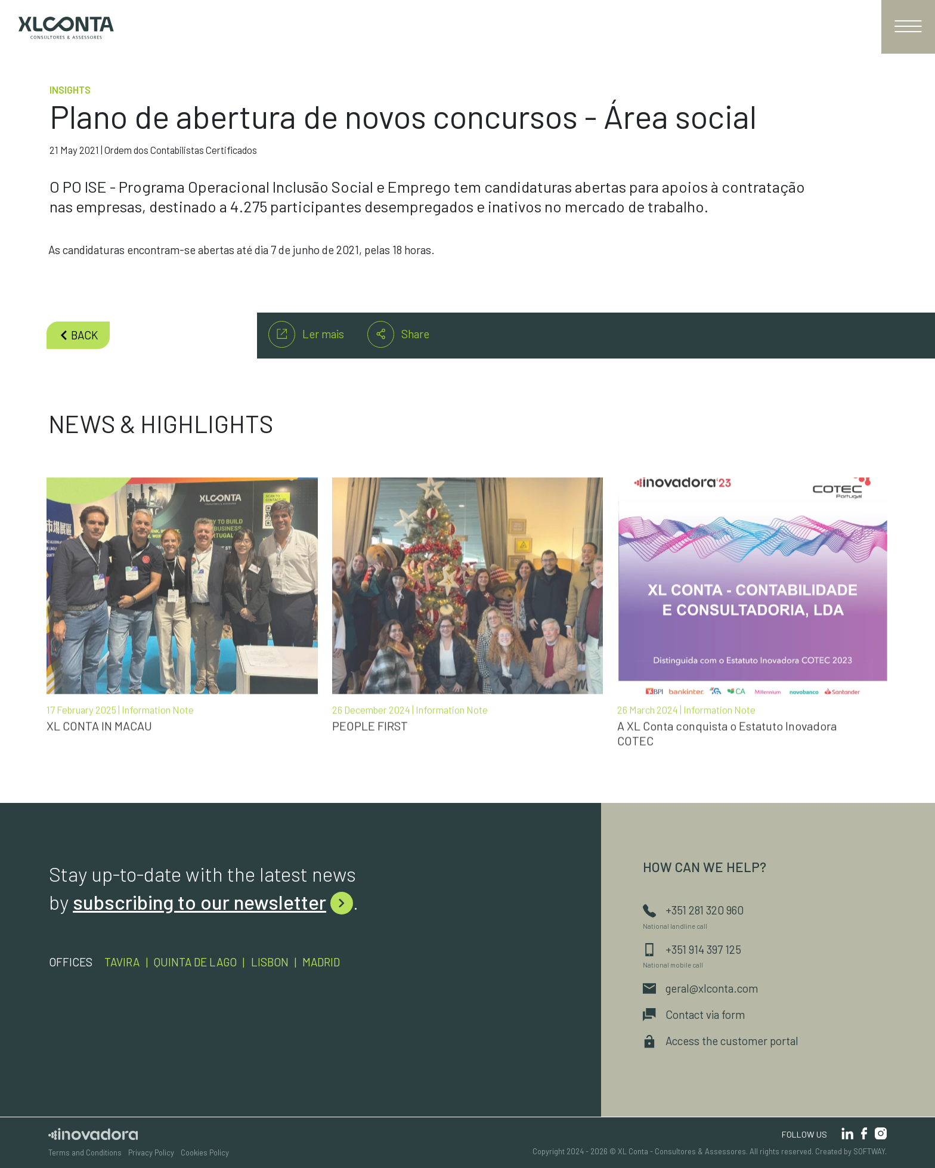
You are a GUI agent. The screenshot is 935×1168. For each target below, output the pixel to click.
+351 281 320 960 (693, 910)
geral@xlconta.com (700, 988)
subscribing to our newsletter (213, 902)
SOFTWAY (869, 1151)
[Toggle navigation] (908, 27)
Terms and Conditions (85, 1152)
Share (398, 334)
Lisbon (270, 962)
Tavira (122, 962)
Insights (70, 90)
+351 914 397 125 (692, 949)
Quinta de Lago (195, 962)
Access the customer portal (720, 1041)
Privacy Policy (151, 1152)
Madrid (321, 962)
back (78, 335)
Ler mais (306, 334)
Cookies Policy (205, 1152)
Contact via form (694, 1014)
